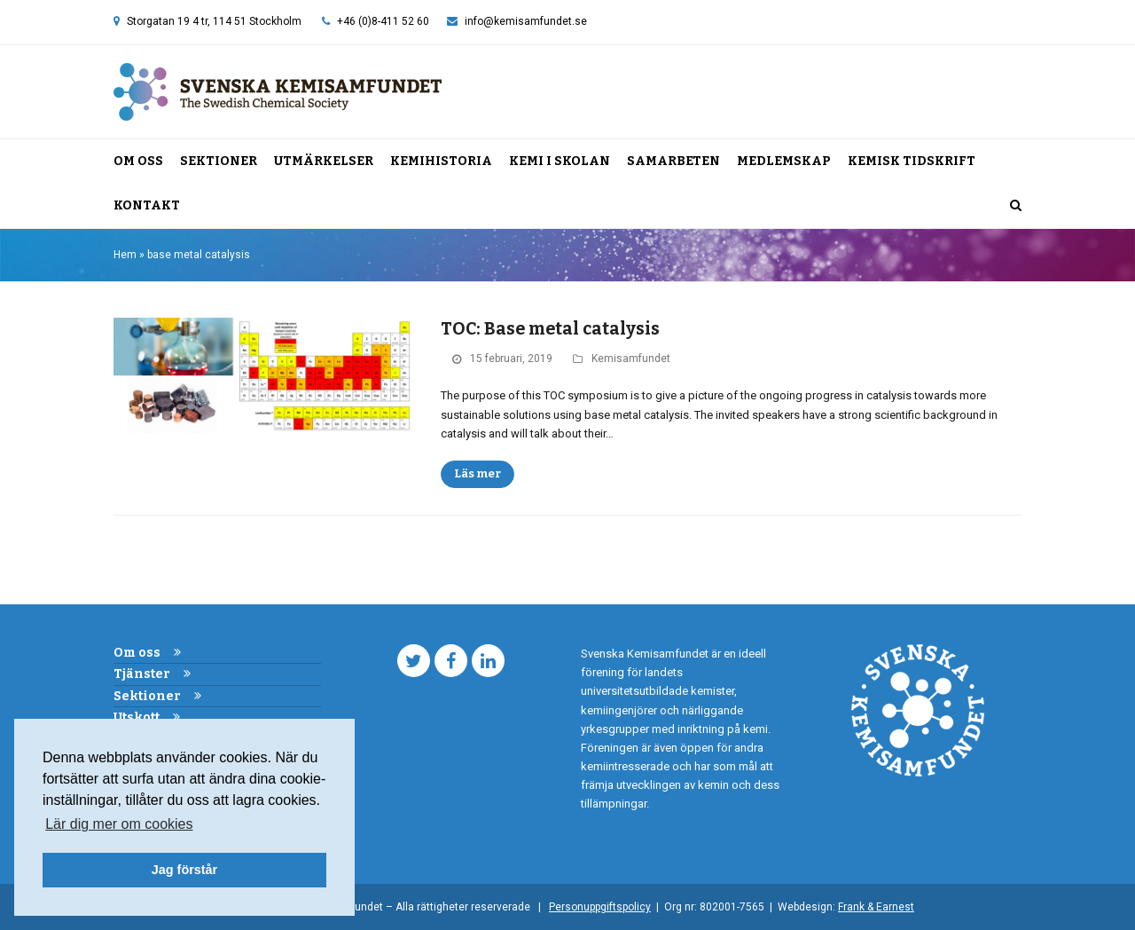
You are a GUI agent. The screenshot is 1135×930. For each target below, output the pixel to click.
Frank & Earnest (876, 907)
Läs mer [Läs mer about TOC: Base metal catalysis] (477, 473)
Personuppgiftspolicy (600, 907)
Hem (125, 254)
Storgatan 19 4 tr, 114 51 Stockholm (214, 21)
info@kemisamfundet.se (526, 21)
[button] (1016, 206)
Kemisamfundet (630, 358)
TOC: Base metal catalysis (550, 329)
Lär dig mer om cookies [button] (118, 823)
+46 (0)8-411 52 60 (383, 21)
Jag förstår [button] (184, 870)
